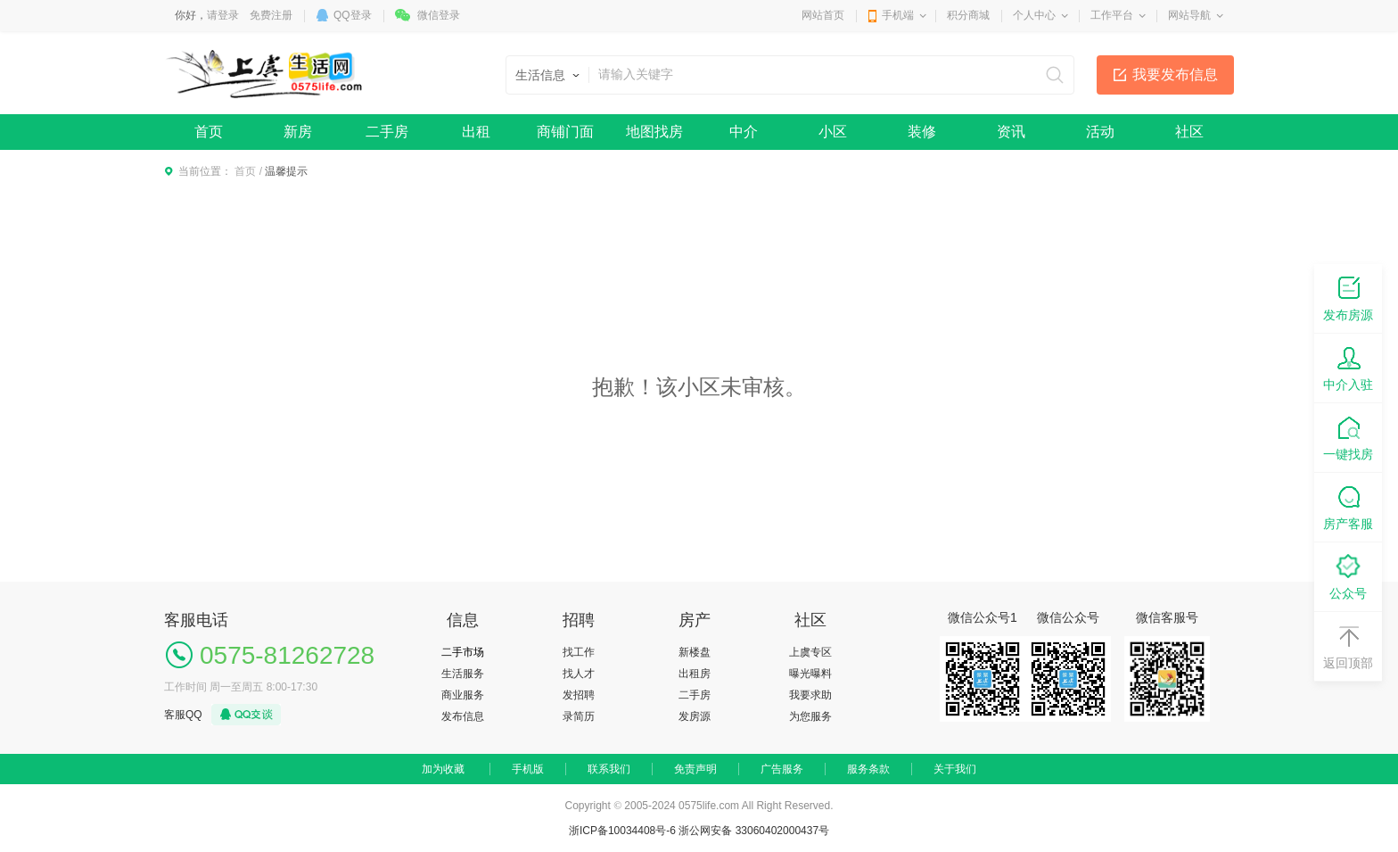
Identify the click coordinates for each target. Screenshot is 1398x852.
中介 (743, 131)
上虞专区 (810, 652)
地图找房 (654, 131)
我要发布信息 (1175, 74)
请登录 (223, 15)
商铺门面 (565, 131)
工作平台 (1111, 15)
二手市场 (462, 652)
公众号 (1348, 575)
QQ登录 (352, 15)
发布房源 (1348, 297)
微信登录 (438, 15)
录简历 (579, 716)
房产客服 (1348, 506)
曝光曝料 (810, 673)
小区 (832, 131)
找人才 (579, 673)
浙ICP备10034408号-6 (622, 830)
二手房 (387, 131)
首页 (208, 131)
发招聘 (579, 695)
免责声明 (695, 769)
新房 (298, 131)
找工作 (579, 652)
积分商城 (968, 15)
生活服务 (462, 673)
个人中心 (1034, 15)
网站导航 (1189, 15)
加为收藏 (443, 769)
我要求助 (810, 695)
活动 (1100, 131)
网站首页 (823, 15)
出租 (476, 131)
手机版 (528, 769)
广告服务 (782, 769)
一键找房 (1348, 436)
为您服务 (810, 716)
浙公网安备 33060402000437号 (753, 830)
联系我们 (609, 769)
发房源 (694, 716)
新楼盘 (694, 652)
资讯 (1011, 131)
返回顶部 (1348, 645)
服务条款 (868, 769)
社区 (1189, 131)
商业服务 (462, 695)
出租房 (694, 673)
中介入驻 (1348, 367)
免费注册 (271, 15)
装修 (922, 131)
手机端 (898, 15)
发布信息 (462, 716)
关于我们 (954, 769)
